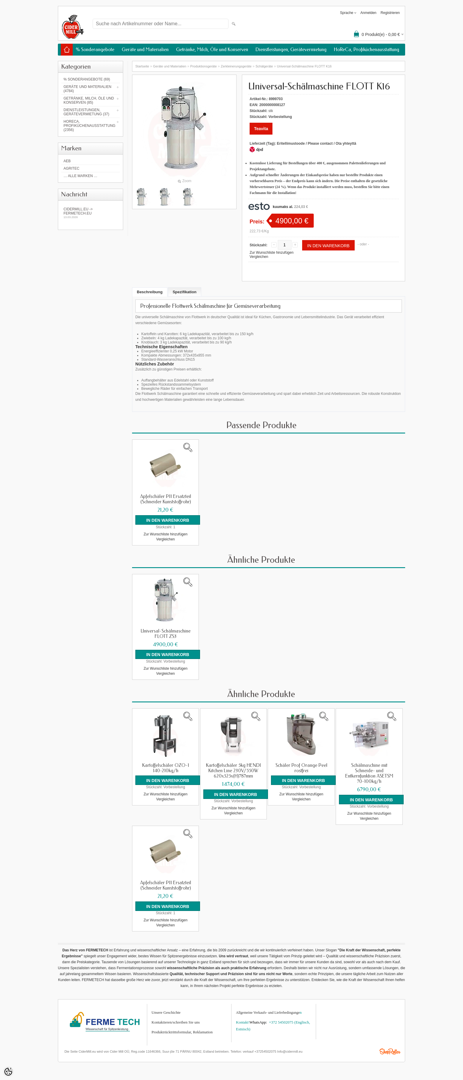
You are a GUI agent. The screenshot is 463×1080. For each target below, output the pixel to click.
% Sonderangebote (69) (87, 79)
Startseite (142, 66)
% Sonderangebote (95, 49)
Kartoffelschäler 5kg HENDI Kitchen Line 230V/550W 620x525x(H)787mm (233, 770)
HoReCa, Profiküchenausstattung (366, 49)
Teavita (261, 128)
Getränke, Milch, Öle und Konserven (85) (89, 100)
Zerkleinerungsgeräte (236, 66)
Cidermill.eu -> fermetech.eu (91, 213)
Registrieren (390, 13)
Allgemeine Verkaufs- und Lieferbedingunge (268, 1012)
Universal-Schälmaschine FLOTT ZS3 (166, 633)
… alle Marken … (80, 176)
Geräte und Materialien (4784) (87, 89)
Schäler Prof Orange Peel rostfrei (301, 767)
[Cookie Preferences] (8, 1071)
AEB (67, 161)
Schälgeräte (264, 66)
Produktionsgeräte (203, 66)
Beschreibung (150, 292)
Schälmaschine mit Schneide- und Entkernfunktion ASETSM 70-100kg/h (369, 773)
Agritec (71, 168)
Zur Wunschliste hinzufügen (272, 252)
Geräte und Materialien (145, 49)
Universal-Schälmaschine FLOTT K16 (304, 66)
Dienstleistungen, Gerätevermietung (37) (86, 112)
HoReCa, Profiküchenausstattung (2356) (89, 125)
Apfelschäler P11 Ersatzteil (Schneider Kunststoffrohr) (165, 499)
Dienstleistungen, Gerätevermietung (291, 49)
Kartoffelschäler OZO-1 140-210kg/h (165, 767)
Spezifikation (184, 292)
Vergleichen (259, 257)
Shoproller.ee (390, 1051)
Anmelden (368, 13)
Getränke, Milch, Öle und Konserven (212, 49)
